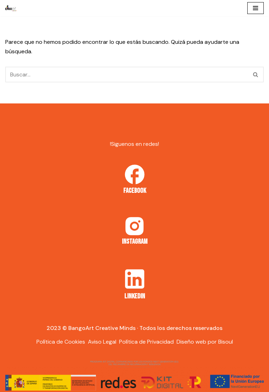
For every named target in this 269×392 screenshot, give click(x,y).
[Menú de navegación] (255, 8)
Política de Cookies (60, 341)
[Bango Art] (10, 8)
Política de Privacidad (146, 341)
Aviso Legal (102, 341)
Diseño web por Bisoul (205, 341)
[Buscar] (126, 74)
